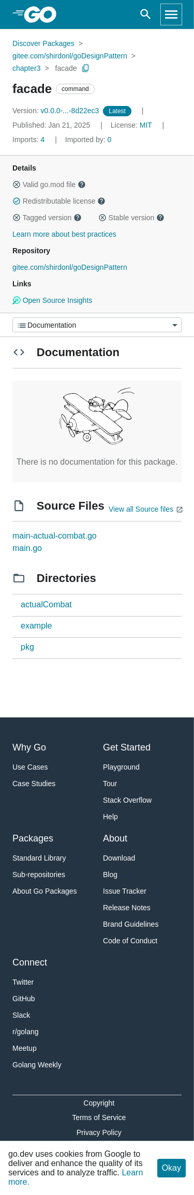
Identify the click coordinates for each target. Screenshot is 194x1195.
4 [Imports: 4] (29, 139)
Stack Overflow (127, 800)
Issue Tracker (124, 891)
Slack (21, 1015)
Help (110, 817)
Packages (32, 838)
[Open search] (146, 14)
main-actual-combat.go (54, 535)
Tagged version (47, 217)
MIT (146, 125)
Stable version (131, 217)
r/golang (25, 1032)
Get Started (127, 747)
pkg (27, 646)
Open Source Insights (52, 300)
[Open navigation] (171, 14)
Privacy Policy (99, 1132)
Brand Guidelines (130, 924)
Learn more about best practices (64, 234)
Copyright (98, 1103)
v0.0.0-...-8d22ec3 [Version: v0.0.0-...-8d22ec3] (56, 110)
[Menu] (97, 324)
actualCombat (46, 604)
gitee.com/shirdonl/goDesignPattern (69, 56)
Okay (171, 1167)
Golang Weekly (37, 1065)
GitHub (23, 998)
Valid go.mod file (49, 184)
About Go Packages (44, 891)
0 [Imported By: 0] (88, 139)
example (36, 625)
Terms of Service (99, 1117)
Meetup (24, 1048)
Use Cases (30, 767)
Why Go (29, 747)
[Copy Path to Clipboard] (86, 68)
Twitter (23, 982)
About (115, 838)
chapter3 (26, 68)
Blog (110, 874)
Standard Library (39, 858)
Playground (121, 767)
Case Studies (33, 783)
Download (119, 858)
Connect (29, 962)
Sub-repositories (38, 874)
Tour (110, 783)
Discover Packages (43, 43)
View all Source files (141, 509)
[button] (16, 184)
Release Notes (127, 907)
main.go (27, 548)
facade (66, 68)
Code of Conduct (130, 941)
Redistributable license (59, 201)
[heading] (43, 14)
